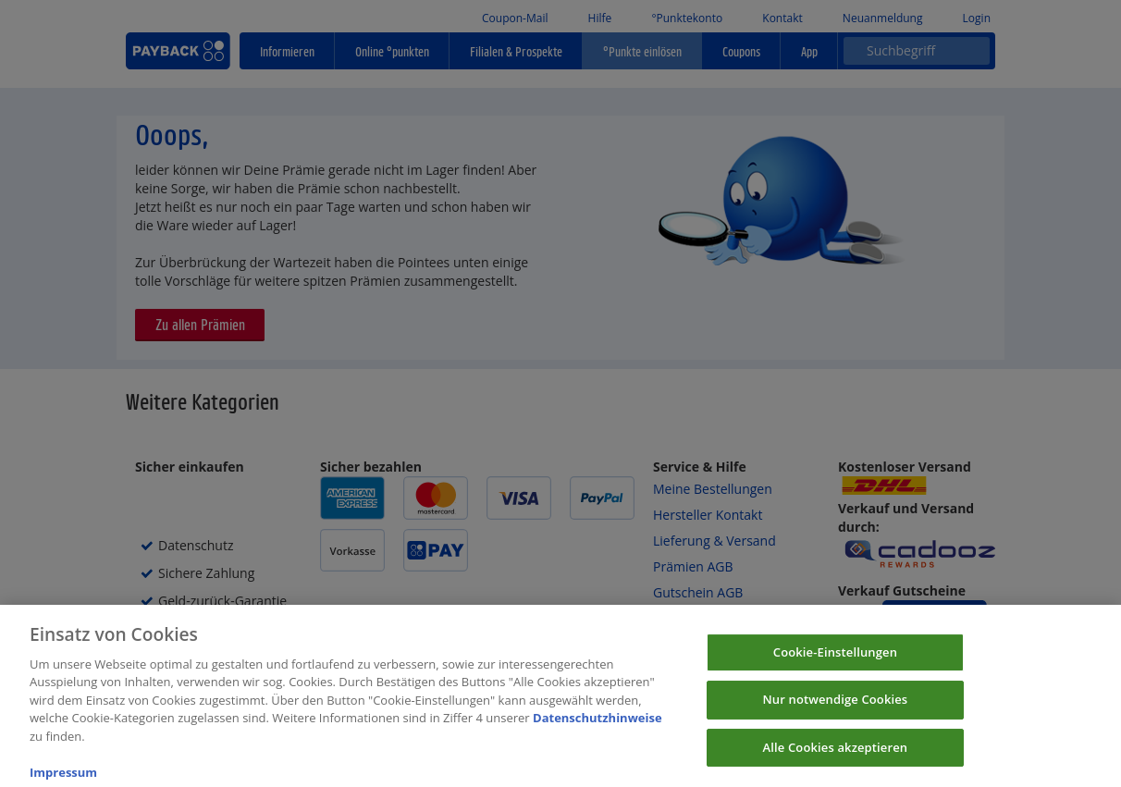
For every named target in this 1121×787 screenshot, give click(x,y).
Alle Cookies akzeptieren (835, 756)
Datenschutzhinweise (597, 727)
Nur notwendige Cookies (835, 708)
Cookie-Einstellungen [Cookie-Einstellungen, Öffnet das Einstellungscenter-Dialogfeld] (835, 660)
